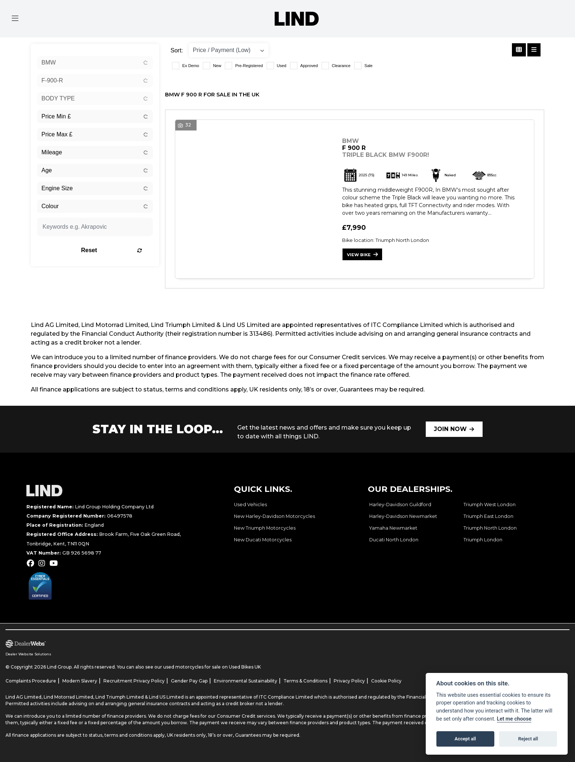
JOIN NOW (450, 429)
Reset (115, 250)
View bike (359, 254)
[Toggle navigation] (15, 18)
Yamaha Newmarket (393, 528)
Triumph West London (490, 505)
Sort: (177, 50)
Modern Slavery (79, 681)
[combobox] (95, 62)
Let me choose (514, 719)
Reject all (528, 738)
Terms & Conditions (305, 681)
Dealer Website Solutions (28, 654)
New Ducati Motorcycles (263, 540)
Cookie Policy (386, 681)
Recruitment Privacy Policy (134, 681)
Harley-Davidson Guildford (400, 505)
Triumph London (483, 540)
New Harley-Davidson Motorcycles (274, 516)
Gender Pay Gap (189, 681)
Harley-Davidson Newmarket (403, 516)
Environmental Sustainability (245, 681)
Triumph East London (488, 516)
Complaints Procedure (31, 681)
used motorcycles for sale (192, 667)
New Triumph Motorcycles (265, 528)
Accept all (465, 738)
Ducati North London (393, 540)
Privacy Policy (349, 681)
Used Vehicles (250, 505)
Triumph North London (490, 528)
